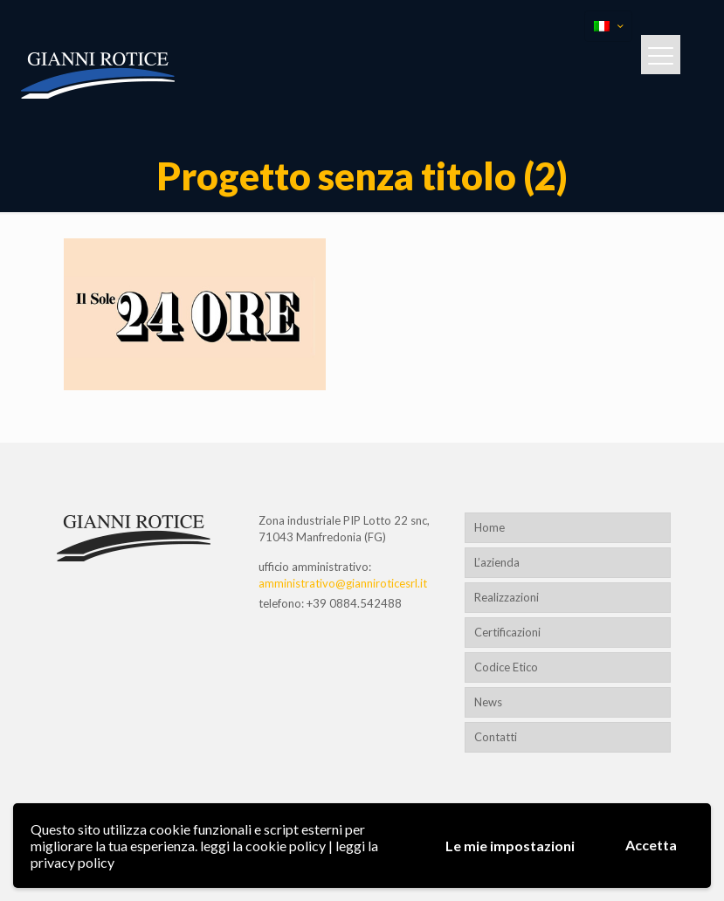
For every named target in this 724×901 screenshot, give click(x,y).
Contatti (495, 737)
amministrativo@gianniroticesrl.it (343, 583)
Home (489, 527)
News (488, 702)
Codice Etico (506, 667)
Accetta (651, 844)
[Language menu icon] (608, 26)
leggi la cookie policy (263, 845)
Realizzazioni (506, 597)
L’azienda (497, 562)
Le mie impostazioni (510, 845)
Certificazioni (507, 632)
